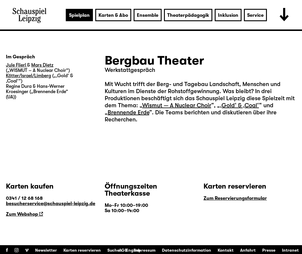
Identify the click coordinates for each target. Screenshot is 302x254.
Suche (113, 250)
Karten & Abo (113, 15)
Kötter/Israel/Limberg (28, 75)
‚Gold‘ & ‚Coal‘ (239, 105)
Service (255, 15)
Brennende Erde (128, 112)
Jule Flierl (16, 65)
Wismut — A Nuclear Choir (176, 105)
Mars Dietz (42, 65)
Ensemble (147, 15)
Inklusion (228, 15)
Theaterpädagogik (188, 15)
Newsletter (46, 250)
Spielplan (79, 15)
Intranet (290, 250)
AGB (123, 250)
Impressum (144, 250)
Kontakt (226, 250)
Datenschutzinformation (186, 250)
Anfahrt (248, 250)
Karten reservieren (82, 250)
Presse (268, 250)
